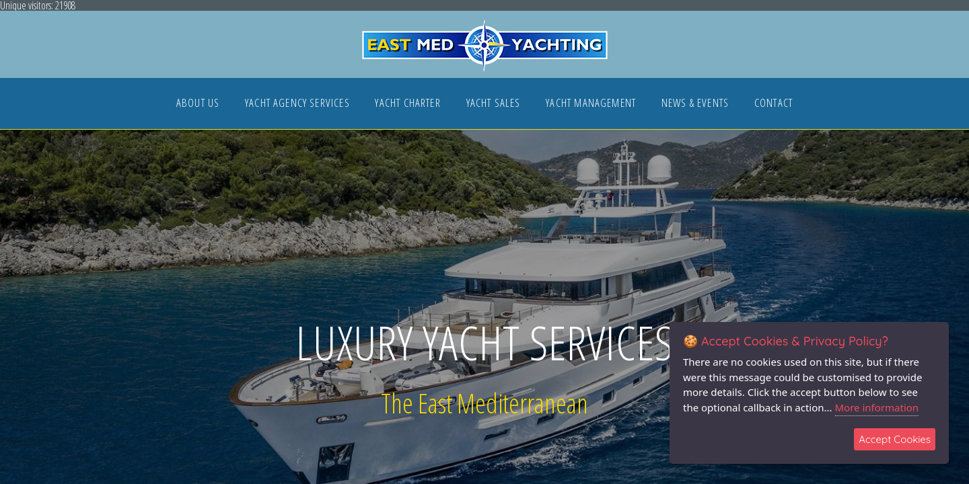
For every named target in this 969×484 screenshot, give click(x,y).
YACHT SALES (493, 103)
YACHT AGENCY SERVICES (297, 103)
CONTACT (773, 103)
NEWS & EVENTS (695, 103)
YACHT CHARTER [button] (407, 103)
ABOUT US (197, 103)
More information (877, 407)
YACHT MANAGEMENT (591, 103)
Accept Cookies (895, 439)
